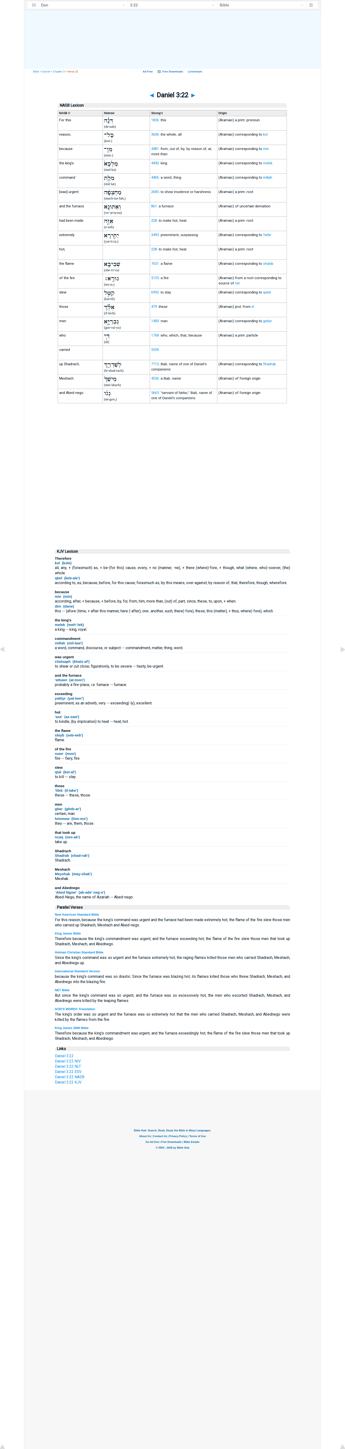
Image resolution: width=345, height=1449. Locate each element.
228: (154, 220)
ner (237, 283)
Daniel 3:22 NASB (69, 1077)
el (253, 306)
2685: (155, 192)
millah (267, 177)
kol (265, 134)
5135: (155, 278)
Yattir (267, 235)
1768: (155, 335)
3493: (155, 235)
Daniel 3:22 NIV (68, 1061)
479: (154, 306)
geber (267, 321)
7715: (155, 364)
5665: (155, 393)
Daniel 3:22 (64, 1056)
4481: (155, 149)
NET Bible (62, 990)
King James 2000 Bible (72, 1028)
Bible (36, 71)
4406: (155, 177)
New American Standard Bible (77, 914)
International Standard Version (77, 971)
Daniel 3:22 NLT (68, 1066)
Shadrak (269, 364)
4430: (155, 163)
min (266, 149)
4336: (155, 378)
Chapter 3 (58, 71)
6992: (155, 292)
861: (154, 206)
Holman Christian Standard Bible (79, 952)
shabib (268, 263)
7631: (155, 263)
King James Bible (68, 933)
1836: (155, 120)
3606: (155, 134)
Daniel (46, 71)
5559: (155, 350)
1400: (155, 321)
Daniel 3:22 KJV (68, 1082)
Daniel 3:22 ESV (68, 1071)
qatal (267, 292)
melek (267, 163)
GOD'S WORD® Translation (75, 1009)
